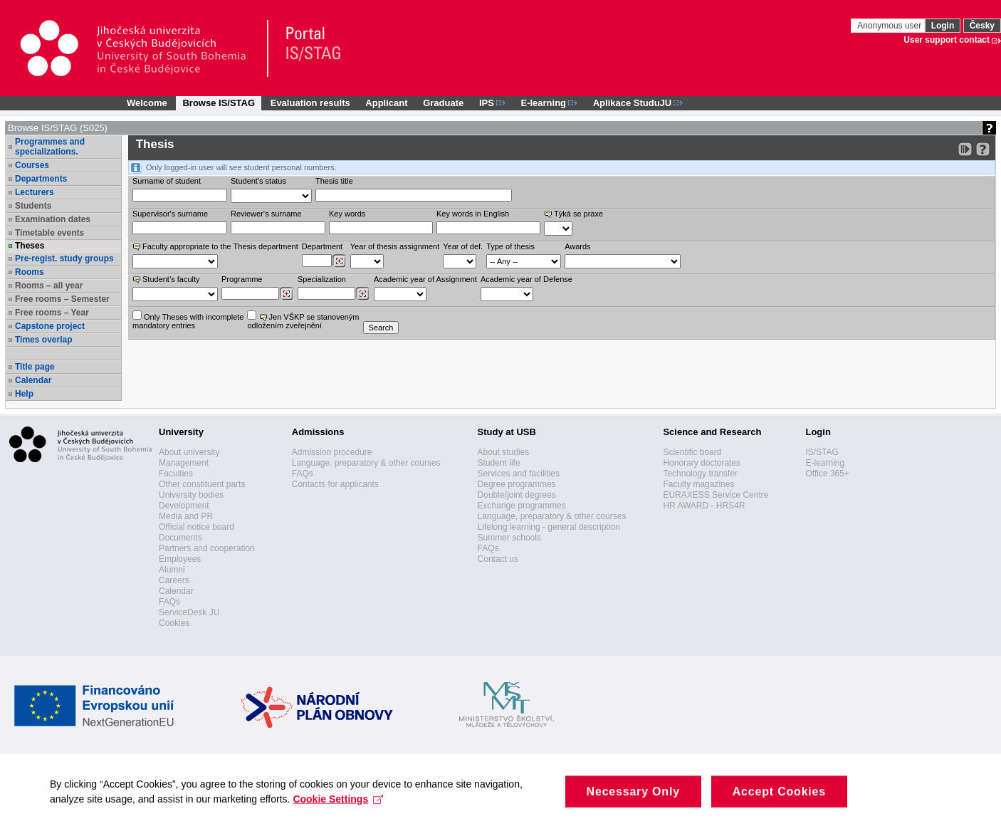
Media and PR (186, 516)
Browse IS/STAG (218, 103)
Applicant (386, 103)
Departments (41, 179)
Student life (499, 463)
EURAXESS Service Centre (715, 495)
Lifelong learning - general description (549, 527)
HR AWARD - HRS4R (704, 506)
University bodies (191, 495)
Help (24, 394)
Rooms (29, 272)
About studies (504, 452)
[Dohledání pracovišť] (339, 261)
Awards (577, 246)
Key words (347, 213)
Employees (180, 559)
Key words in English (472, 213)
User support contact (946, 40)
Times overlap (43, 340)
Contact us (498, 559)
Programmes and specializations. (50, 147)
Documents (180, 538)
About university (189, 452)
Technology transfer (700, 474)
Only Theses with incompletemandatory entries (187, 320)
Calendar (33, 380)
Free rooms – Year (52, 313)
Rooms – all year (49, 286)
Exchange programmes (522, 506)
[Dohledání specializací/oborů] (362, 294)
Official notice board (196, 527)
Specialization (322, 279)
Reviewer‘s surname (266, 213)
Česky (982, 26)
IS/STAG (821, 452)
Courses (32, 165)
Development (184, 506)
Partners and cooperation (207, 548)
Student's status (258, 181)
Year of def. (463, 246)
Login (943, 26)
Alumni (172, 570)
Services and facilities (519, 474)
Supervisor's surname (170, 213)
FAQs (169, 602)
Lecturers (34, 192)
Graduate (443, 103)
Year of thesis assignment (395, 246)
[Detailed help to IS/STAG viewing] (982, 149)
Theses (29, 246)
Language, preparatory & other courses (366, 463)
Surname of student (166, 181)
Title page (35, 367)
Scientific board (692, 452)
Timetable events (49, 233)
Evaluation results (310, 103)
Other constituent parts (202, 484)
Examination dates (52, 219)
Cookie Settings (338, 807)
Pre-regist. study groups (64, 258)
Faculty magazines (698, 484)
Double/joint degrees (517, 495)
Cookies (174, 623)
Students (33, 206)
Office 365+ (827, 474)
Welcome (147, 103)
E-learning (824, 463)
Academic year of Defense (526, 279)
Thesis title (334, 181)
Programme (241, 279)
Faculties (176, 474)
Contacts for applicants (335, 484)
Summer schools (509, 538)
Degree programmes (517, 484)
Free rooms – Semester (62, 299)
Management (184, 463)
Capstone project (50, 326)
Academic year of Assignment (425, 279)
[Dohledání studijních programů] (286, 294)
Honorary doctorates (701, 463)
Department (322, 246)
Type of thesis (510, 246)
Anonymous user (890, 26)
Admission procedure (332, 452)
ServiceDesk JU (189, 612)
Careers (174, 580)
